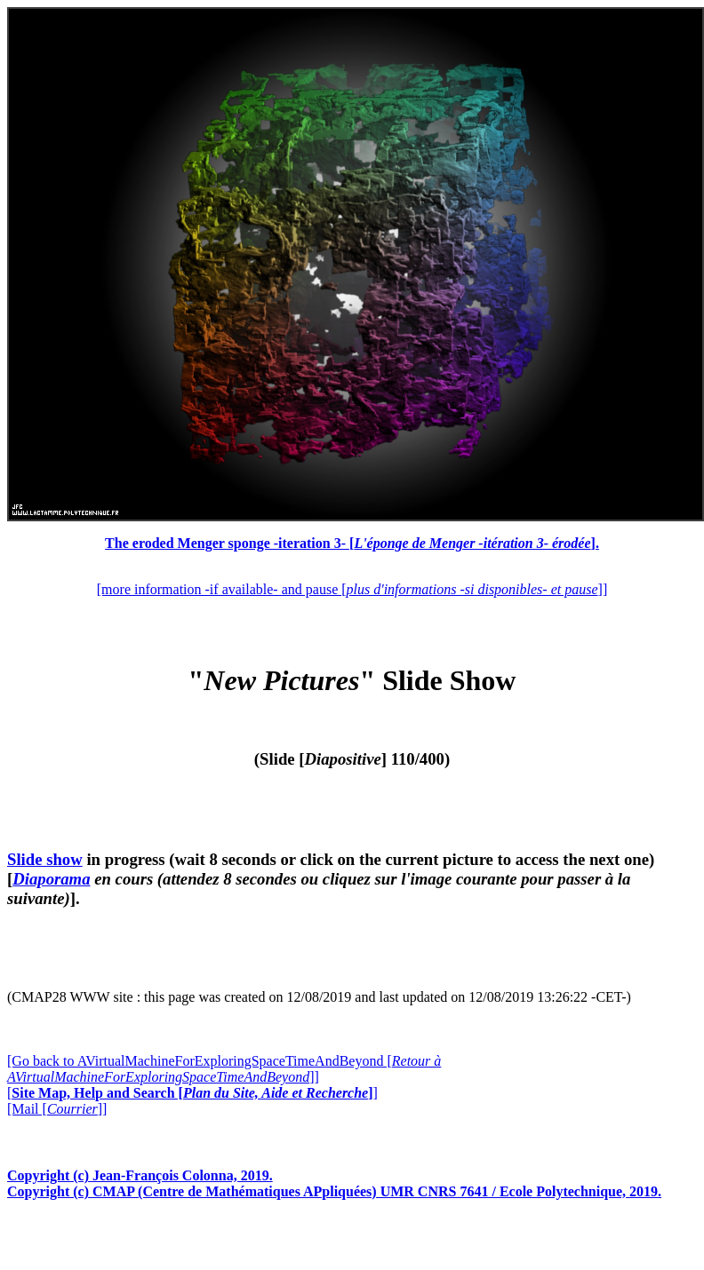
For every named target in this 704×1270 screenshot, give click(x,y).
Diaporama (51, 878)
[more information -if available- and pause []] (352, 589)
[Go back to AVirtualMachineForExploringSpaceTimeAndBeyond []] (224, 1068)
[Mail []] (57, 1108)
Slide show (45, 859)
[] (192, 1092)
